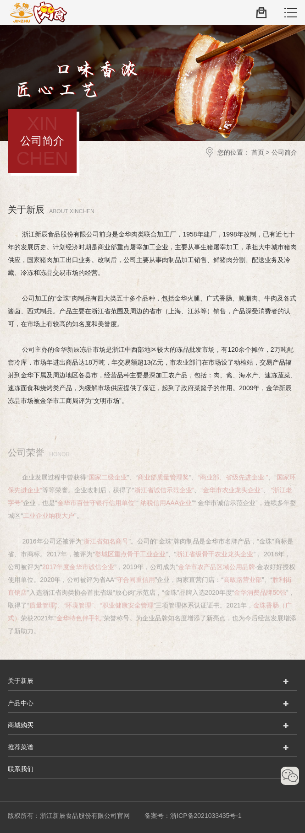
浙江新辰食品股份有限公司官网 (37, 12)
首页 (257, 152)
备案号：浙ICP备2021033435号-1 (193, 815)
